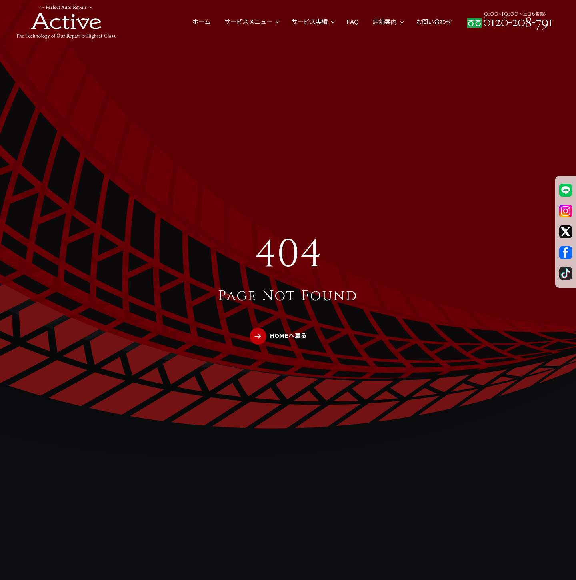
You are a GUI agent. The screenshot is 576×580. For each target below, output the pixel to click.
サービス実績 (310, 21)
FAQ (353, 21)
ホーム (201, 21)
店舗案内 (385, 21)
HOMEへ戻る (288, 336)
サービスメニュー (248, 21)
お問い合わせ (434, 21)
